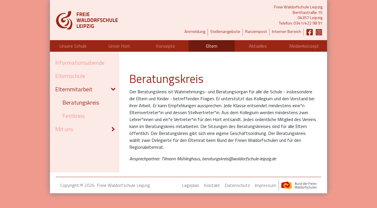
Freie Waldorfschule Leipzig (123, 185)
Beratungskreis (80, 102)
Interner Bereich (286, 32)
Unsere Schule (73, 45)
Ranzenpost (256, 32)
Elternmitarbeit (73, 89)
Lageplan (190, 185)
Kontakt (212, 185)
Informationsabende (79, 62)
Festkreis (73, 115)
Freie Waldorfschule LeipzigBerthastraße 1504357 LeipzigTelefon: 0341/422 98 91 (298, 15)
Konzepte (165, 45)
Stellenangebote (225, 32)
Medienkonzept (304, 45)
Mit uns (64, 129)
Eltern (211, 45)
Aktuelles (258, 45)
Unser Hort (119, 45)
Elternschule (70, 75)
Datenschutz (237, 185)
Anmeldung (194, 32)
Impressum (265, 185)
